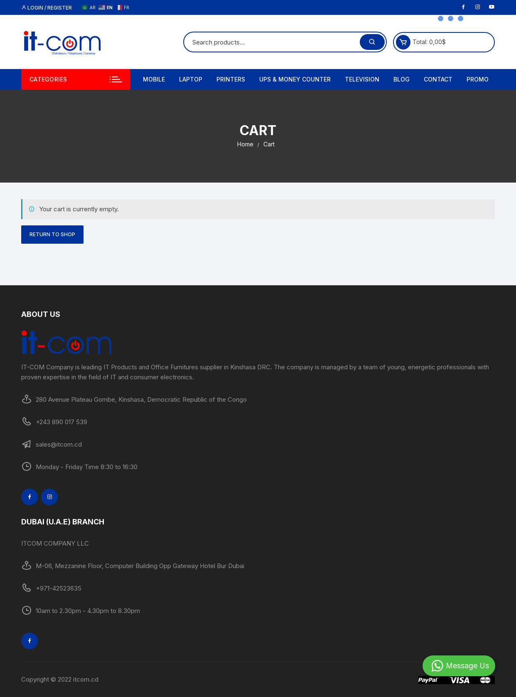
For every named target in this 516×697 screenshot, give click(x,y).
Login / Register (46, 8)
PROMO (478, 79)
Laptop (190, 79)
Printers (230, 79)
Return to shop (52, 234)
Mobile (154, 79)
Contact (438, 79)
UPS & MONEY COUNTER (295, 79)
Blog (401, 79)
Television (362, 79)
